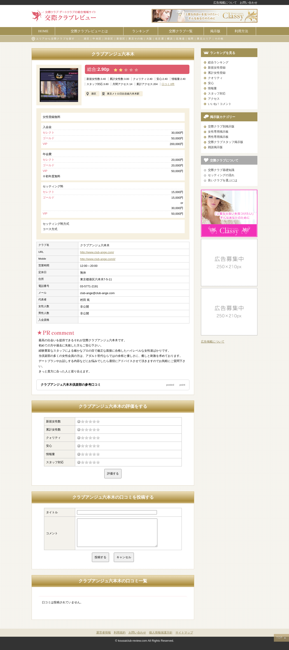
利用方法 (241, 31)
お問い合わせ (248, 2)
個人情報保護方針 (160, 638)
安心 (211, 83)
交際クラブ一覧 (181, 31)
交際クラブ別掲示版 (221, 126)
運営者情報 (103, 638)
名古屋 (159, 38)
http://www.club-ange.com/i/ (97, 259)
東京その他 (135, 38)
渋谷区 (109, 38)
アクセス (214, 98)
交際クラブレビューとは (89, 31)
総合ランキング (218, 62)
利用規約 (120, 638)
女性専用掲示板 (218, 131)
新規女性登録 (217, 67)
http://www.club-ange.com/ (97, 252)
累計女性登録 (217, 72)
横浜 (170, 38)
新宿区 (121, 38)
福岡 (191, 38)
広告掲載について (225, 2)
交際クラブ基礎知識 (221, 170)
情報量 (212, 88)
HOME (43, 31)
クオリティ (215, 78)
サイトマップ (184, 638)
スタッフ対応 (217, 93)
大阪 (149, 38)
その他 (219, 38)
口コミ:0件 (168, 84)
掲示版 (215, 31)
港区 (87, 38)
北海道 (180, 38)
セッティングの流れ (221, 175)
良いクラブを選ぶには (222, 180)
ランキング (140, 31)
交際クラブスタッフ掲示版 (225, 142)
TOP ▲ (281, 637)
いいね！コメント (219, 104)
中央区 (97, 38)
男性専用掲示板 (218, 136)
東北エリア (204, 38)
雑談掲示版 (215, 147)
